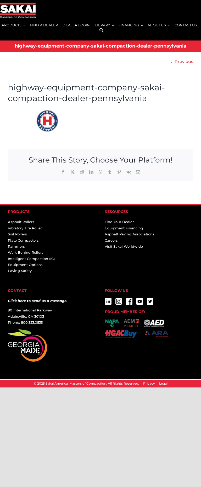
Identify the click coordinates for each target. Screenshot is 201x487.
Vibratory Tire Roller (25, 228)
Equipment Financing (124, 228)
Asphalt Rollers (21, 222)
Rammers (16, 246)
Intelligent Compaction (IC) (31, 259)
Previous (184, 61)
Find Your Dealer (119, 222)
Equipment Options (25, 265)
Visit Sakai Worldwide (124, 246)
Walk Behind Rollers (25, 252)
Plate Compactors (23, 240)
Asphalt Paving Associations (129, 234)
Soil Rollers (17, 234)
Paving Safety (20, 271)
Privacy (149, 383)
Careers (111, 240)
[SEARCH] (101, 30)
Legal (163, 383)
